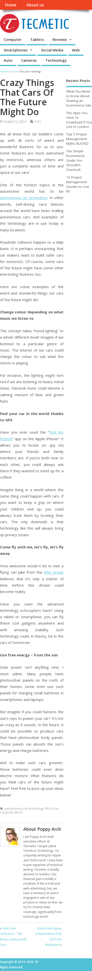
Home (10, 5)
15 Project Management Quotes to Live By (77, 184)
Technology (56, 60)
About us (35, 5)
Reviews (60, 39)
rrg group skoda (11, 812)
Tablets (37, 39)
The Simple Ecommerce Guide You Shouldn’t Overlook (75, 160)
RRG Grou (52, 808)
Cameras (29, 60)
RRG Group (54, 572)
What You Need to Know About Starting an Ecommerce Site (78, 98)
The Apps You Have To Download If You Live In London (79, 120)
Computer (13, 39)
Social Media (52, 49)
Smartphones (16, 49)
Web (76, 49)
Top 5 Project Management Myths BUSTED (77, 139)
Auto (8, 60)
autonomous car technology (24, 197)
